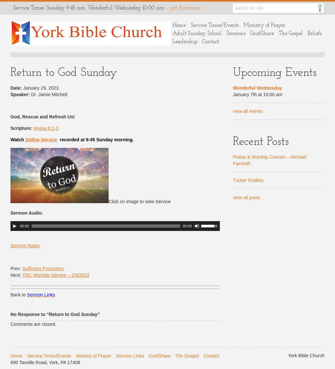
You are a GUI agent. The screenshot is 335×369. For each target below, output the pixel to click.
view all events (248, 111)
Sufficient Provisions (43, 268)
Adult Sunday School (196, 33)
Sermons (235, 33)
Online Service (41, 139)
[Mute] (197, 226)
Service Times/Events (214, 25)
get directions (185, 8)
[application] (115, 226)
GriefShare (262, 33)
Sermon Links (130, 356)
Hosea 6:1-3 (45, 128)
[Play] (14, 226)
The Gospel (291, 33)
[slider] (106, 226)
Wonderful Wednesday (257, 88)
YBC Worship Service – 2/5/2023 (55, 275)
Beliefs (315, 33)
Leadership (184, 41)
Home (179, 25)
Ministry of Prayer (264, 25)
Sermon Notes (25, 245)
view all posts (246, 197)
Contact (210, 41)
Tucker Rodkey (248, 180)
